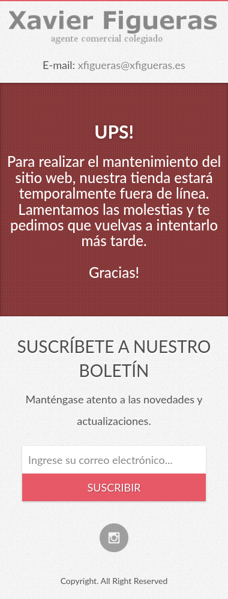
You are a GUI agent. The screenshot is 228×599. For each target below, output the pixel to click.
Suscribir (113, 487)
